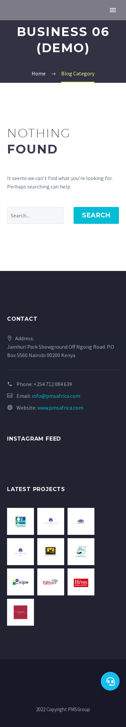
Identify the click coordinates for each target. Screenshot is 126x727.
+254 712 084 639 (53, 384)
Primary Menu (113, 10)
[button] (110, 681)
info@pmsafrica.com (56, 395)
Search (96, 215)
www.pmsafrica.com (60, 407)
